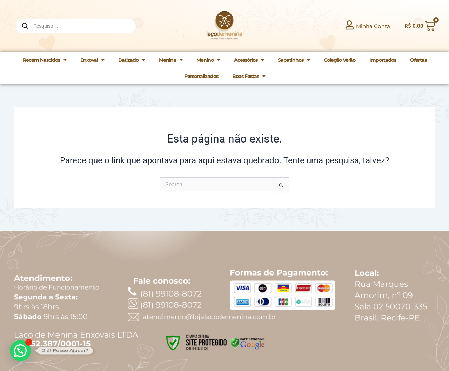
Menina (170, 60)
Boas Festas (248, 76)
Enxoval (92, 60)
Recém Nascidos (44, 60)
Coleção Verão (339, 60)
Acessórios (249, 60)
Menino (208, 60)
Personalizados (201, 76)
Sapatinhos (294, 60)
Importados (382, 60)
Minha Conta (373, 26)
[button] (20, 350)
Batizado (131, 60)
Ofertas (418, 60)
